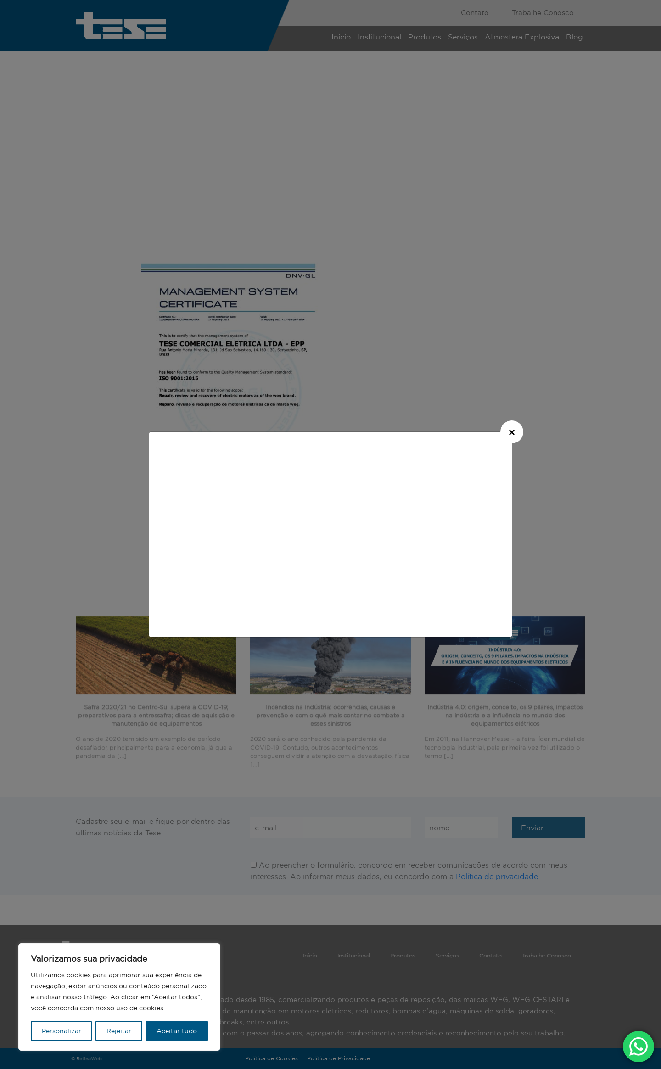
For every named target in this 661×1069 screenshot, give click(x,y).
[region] (119, 997)
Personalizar (61, 1031)
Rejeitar (118, 1031)
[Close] (511, 431)
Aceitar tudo (177, 1031)
